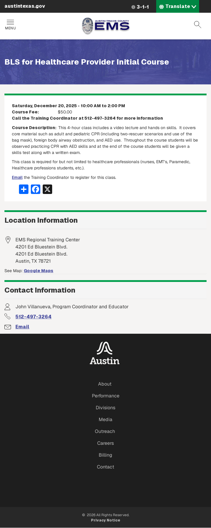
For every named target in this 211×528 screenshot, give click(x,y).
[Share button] (24, 189)
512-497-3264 (33, 317)
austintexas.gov (24, 6)
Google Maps (38, 270)
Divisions (105, 408)
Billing (105, 455)
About (104, 384)
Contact (105, 467)
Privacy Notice (105, 520)
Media (105, 419)
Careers (105, 443)
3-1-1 (143, 7)
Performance (105, 396)
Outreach (105, 431)
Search (198, 24)
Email (17, 177)
